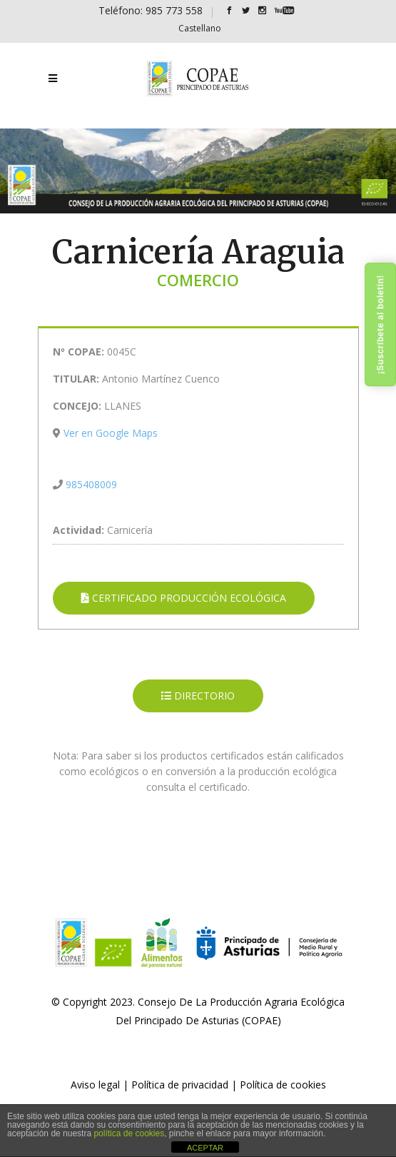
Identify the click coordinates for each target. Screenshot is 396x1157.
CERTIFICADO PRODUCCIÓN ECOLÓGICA (183, 598)
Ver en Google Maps (111, 433)
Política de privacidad (179, 1084)
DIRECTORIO (198, 695)
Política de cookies (283, 1084)
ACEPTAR (205, 1147)
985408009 (91, 484)
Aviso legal (95, 1084)
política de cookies (128, 1133)
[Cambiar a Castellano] (199, 28)
